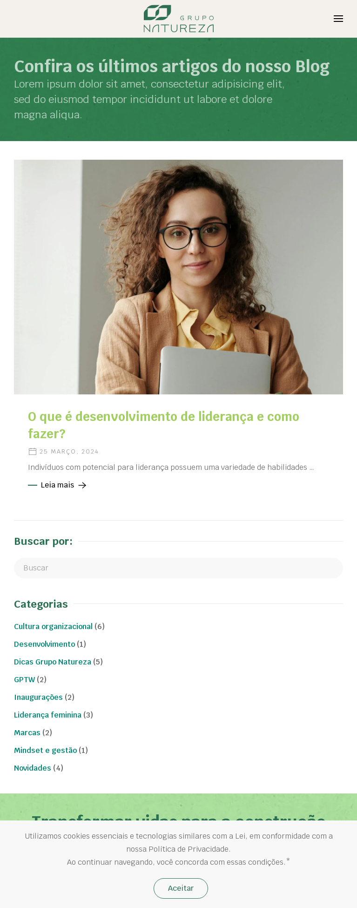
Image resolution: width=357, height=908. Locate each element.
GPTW (24, 679)
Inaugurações (38, 697)
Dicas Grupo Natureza (52, 662)
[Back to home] (178, 18)
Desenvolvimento (44, 644)
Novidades (32, 768)
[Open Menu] (338, 18)
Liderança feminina (47, 715)
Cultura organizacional (53, 626)
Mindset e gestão (45, 750)
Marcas (27, 733)
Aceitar (181, 888)
